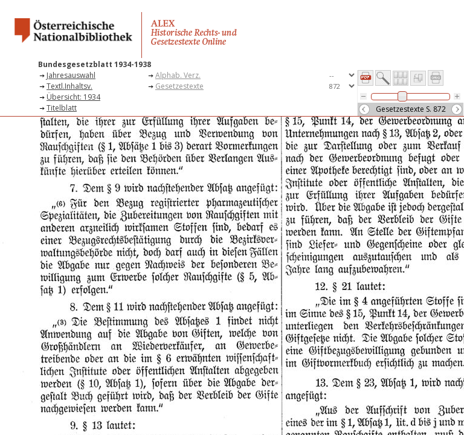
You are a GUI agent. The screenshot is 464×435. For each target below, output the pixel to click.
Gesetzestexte (179, 86)
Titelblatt (62, 108)
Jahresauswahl (71, 75)
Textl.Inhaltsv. (69, 86)
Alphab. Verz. (178, 75)
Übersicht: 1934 (73, 97)
